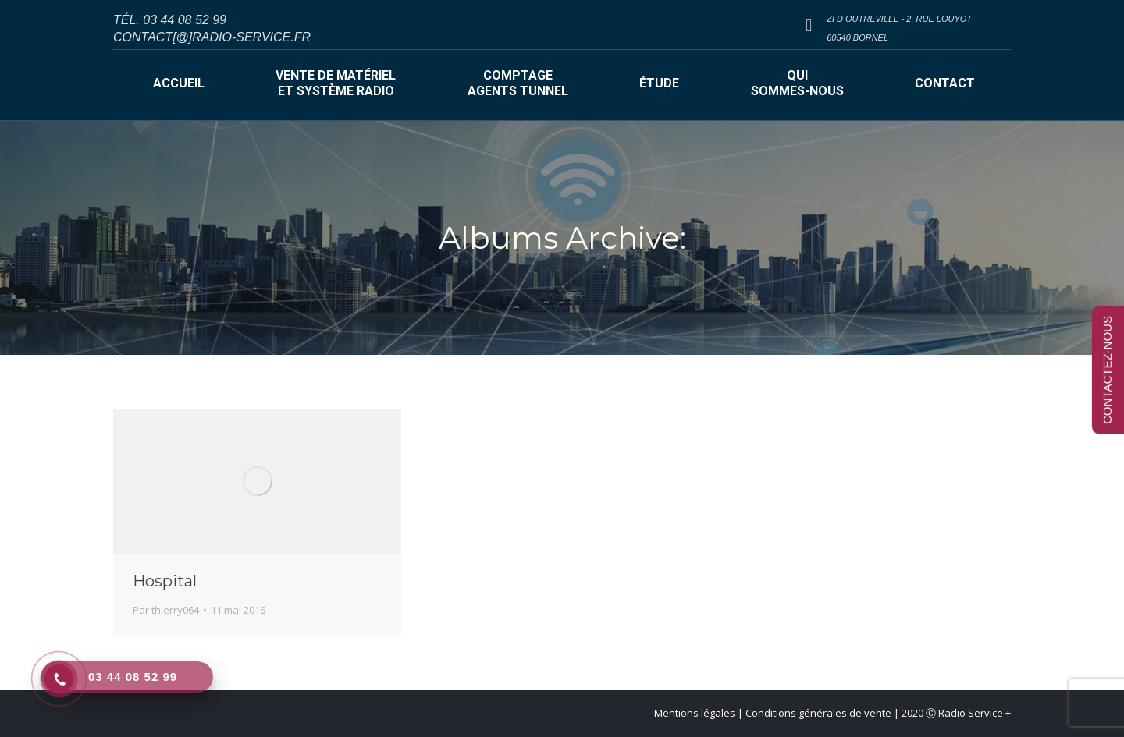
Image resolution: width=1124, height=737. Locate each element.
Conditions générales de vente (818, 713)
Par (166, 610)
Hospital (165, 581)
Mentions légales (694, 713)
